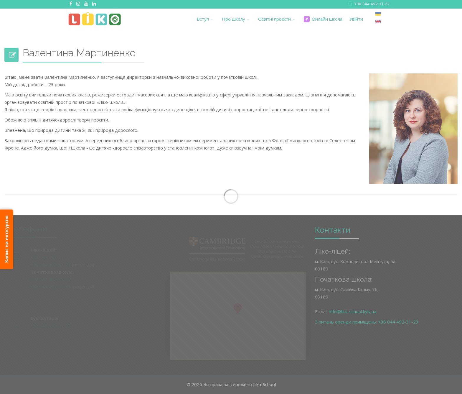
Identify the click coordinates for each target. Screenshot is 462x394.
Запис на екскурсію (6, 239)
